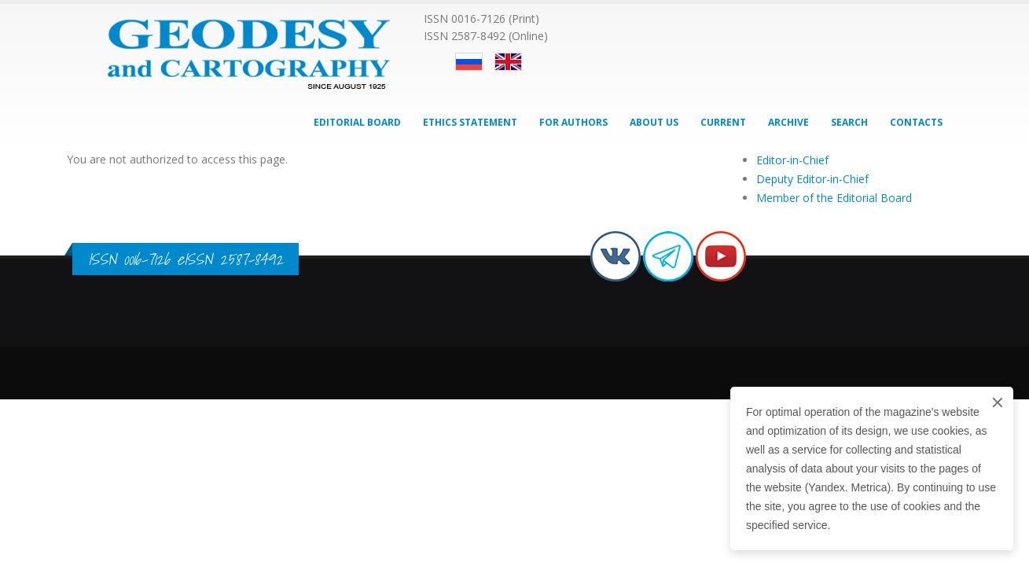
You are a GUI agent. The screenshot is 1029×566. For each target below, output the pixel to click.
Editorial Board (357, 122)
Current (723, 122)
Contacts (916, 122)
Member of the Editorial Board (834, 197)
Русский (469, 62)
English (508, 62)
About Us (654, 122)
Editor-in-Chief (792, 160)
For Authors (573, 122)
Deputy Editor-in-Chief (812, 178)
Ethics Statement (470, 122)
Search (849, 122)
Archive (788, 122)
